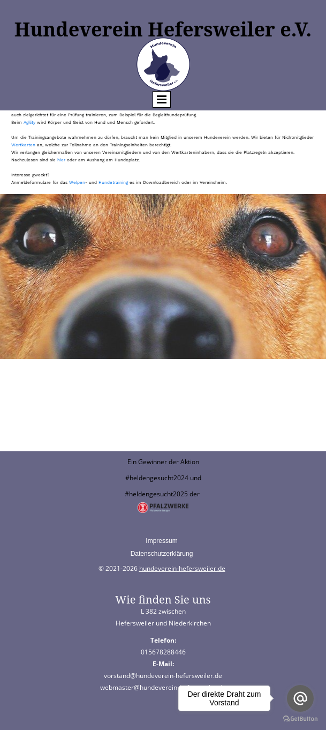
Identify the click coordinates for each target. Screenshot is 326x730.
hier (62, 160)
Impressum (161, 541)
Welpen (77, 182)
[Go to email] (300, 698)
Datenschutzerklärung (162, 553)
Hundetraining (114, 182)
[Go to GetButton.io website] (300, 719)
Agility (30, 122)
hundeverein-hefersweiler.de (182, 568)
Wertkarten (24, 145)
